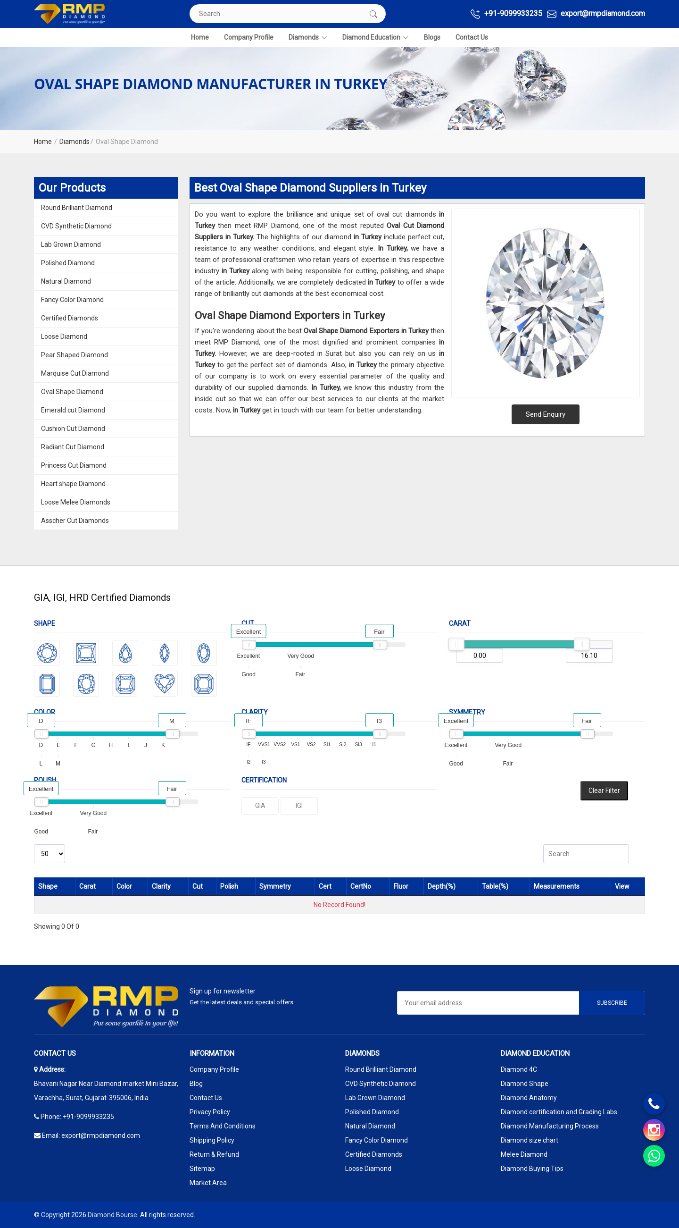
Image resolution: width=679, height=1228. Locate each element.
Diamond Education (375, 37)
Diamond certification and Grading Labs (559, 1112)
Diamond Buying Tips (532, 1168)
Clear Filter (604, 790)
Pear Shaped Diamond (74, 355)
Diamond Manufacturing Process (550, 1126)
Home (200, 37)
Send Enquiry (545, 414)
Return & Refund (214, 1154)
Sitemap (202, 1168)
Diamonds (308, 37)
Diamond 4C (519, 1069)
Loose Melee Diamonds (75, 502)
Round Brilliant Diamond (76, 207)
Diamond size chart (529, 1140)
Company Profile (248, 37)
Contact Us (471, 37)
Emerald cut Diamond (73, 410)
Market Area (208, 1182)
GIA (260, 805)
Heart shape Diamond (73, 484)
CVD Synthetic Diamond (76, 226)
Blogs (432, 37)
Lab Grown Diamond (71, 244)
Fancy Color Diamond (72, 299)
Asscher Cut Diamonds (75, 520)
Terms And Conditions (223, 1126)
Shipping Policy (212, 1140)
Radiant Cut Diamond (72, 447)
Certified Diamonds (69, 318)
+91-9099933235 (506, 14)
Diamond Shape (524, 1083)
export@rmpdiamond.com (596, 14)
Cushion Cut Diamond (73, 428)
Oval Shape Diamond (72, 391)
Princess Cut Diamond (74, 465)
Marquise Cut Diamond (75, 373)
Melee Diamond (524, 1154)
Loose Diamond (64, 336)
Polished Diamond (68, 263)
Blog (196, 1083)
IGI (299, 805)
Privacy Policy (210, 1112)
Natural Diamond (66, 281)
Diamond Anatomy (529, 1098)
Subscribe (612, 1003)
